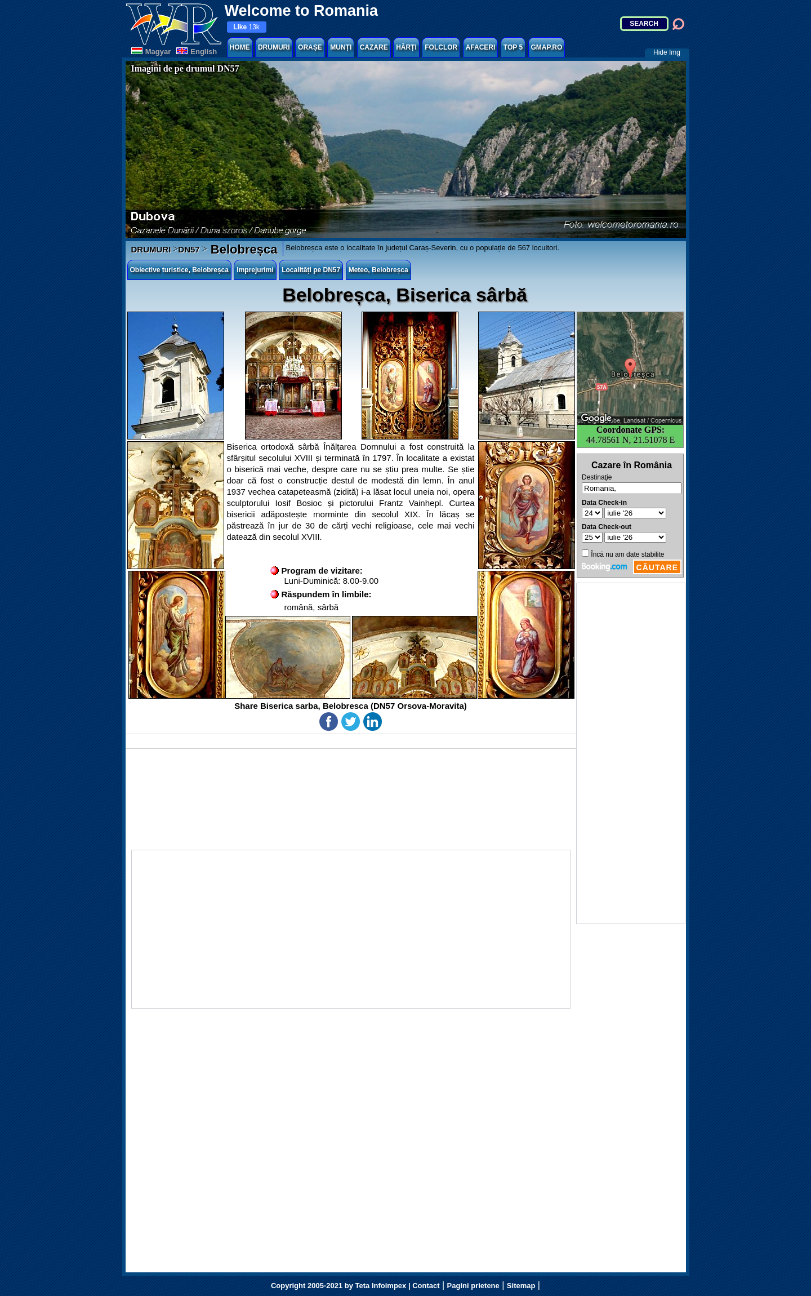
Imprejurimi (255, 270)
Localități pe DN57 (311, 270)
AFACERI (481, 47)
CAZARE (374, 47)
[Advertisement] (631, 753)
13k (246, 27)
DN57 (188, 249)
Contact (425, 1285)
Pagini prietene (473, 1285)
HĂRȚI (406, 47)
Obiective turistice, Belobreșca (179, 270)
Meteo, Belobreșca (378, 270)
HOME (240, 47)
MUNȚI (340, 47)
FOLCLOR (441, 47)
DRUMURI (274, 47)
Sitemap (521, 1285)
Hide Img (666, 52)
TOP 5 (513, 47)
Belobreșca (242, 249)
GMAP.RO (547, 47)
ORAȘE (310, 47)
